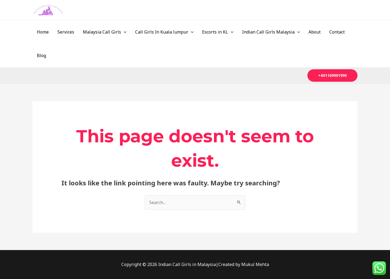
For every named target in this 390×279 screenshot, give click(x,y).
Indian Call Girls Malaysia (271, 32)
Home (43, 32)
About (314, 32)
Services (65, 32)
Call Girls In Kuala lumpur (164, 32)
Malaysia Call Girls (104, 32)
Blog (41, 55)
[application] (123, 32)
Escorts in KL (217, 32)
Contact (337, 32)
